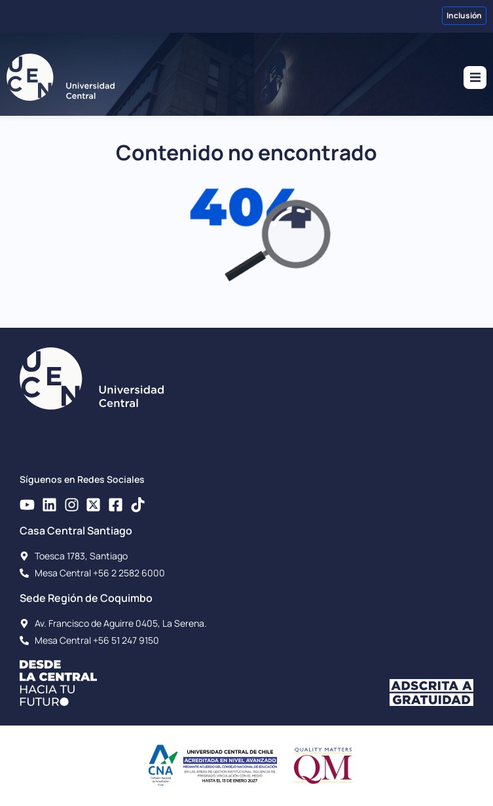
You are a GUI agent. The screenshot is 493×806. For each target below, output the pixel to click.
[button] (475, 77)
